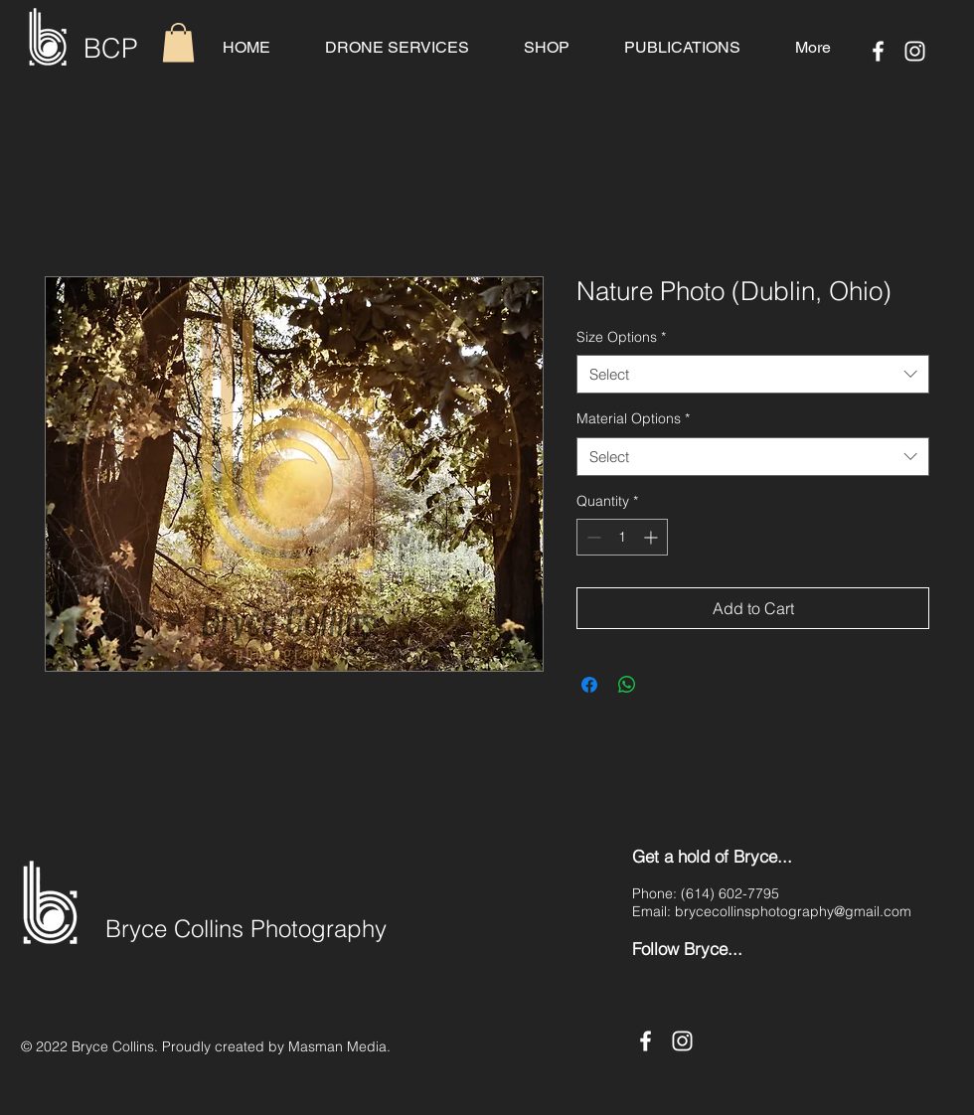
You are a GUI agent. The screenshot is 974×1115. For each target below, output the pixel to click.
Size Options (621, 337)
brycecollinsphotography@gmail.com (793, 911)
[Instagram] (914, 51)
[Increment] (652, 537)
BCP (110, 48)
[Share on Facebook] (589, 685)
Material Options (633, 418)
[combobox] (752, 374)
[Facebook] (878, 51)
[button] (178, 42)
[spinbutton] (622, 537)
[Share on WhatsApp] (627, 685)
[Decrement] (591, 537)
